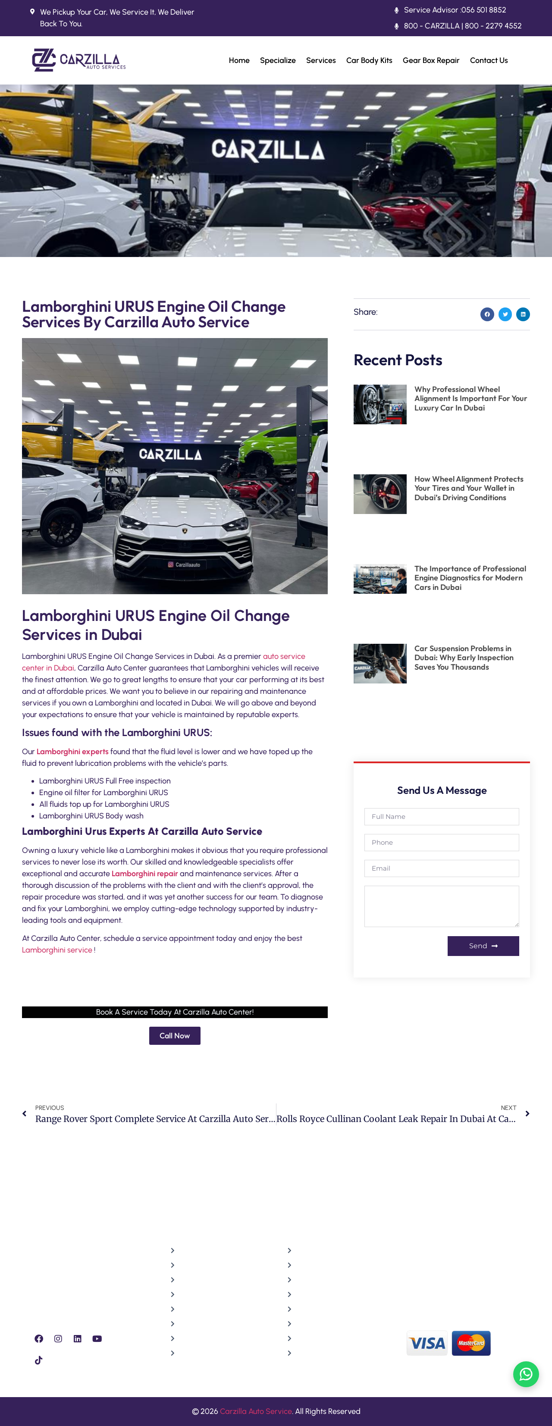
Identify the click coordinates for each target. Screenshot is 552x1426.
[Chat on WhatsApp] (526, 1374)
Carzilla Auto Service (256, 1411)
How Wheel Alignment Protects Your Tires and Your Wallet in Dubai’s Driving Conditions (469, 488)
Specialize (278, 60)
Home (239, 60)
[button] (487, 314)
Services (321, 60)
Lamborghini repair (145, 873)
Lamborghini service (57, 950)
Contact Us (489, 60)
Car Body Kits (369, 60)
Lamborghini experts (73, 751)
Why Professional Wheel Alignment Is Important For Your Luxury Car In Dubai (470, 398)
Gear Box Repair (431, 60)
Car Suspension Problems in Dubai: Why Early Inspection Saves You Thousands (464, 657)
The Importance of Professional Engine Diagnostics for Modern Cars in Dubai (470, 578)
